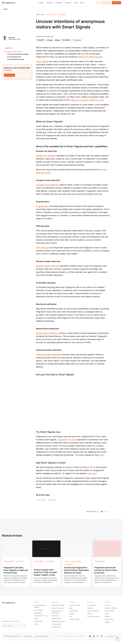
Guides (72, 613)
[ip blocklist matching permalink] (35, 282)
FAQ (71, 616)
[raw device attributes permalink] (35, 304)
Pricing (82, 2)
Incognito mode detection (47, 185)
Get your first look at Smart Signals (18, 54)
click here (92, 473)
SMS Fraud (55, 616)
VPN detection (42, 247)
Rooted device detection (47, 333)
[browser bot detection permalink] (35, 151)
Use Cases (49, 2)
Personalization (57, 624)
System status (109, 619)
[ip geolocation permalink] (35, 201)
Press (106, 613)
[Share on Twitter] (102, 511)
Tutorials (90, 608)
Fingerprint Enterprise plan (90, 57)
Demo (75, 2)
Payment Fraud (56, 618)
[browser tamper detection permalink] (35, 261)
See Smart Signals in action (15, 59)
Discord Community (93, 616)
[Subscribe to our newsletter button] (24, 626)
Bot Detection (56, 627)
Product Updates (39, 561)
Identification (38, 621)
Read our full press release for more (87, 100)
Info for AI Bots (109, 611)
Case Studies (74, 611)
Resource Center (75, 605)
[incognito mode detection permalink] (35, 180)
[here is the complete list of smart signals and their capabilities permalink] (35, 146)
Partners (107, 616)
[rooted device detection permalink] (35, 328)
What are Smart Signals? (14, 51)
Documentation (92, 605)
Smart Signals (61, 14)
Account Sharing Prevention (57, 612)
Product (41, 2)
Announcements (50, 14)
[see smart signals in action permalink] (35, 462)
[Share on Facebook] (105, 511)
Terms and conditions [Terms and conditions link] (41, 636)
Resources (68, 2)
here (101, 455)
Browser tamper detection (48, 266)
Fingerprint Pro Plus (67, 439)
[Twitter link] (98, 636)
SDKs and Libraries (93, 611)
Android (67, 561)
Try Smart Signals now (14, 56)
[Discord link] (90, 636)
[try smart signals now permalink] (35, 431)
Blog (71, 608)
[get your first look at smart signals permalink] (35, 374)
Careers (111, 608)
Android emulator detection (48, 354)
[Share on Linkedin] (98, 511)
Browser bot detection (46, 156)
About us (108, 605)
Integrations (38, 613)
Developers (58, 2)
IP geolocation (42, 206)
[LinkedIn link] (94, 636)
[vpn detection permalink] (35, 226)
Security (107, 622)
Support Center (74, 619)
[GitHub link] (102, 636)
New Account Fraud (58, 605)
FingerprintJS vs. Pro (40, 616)
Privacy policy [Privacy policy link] (27, 636)
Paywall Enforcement (58, 621)
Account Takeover (58, 608)
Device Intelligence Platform (40, 606)
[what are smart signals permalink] (35, 121)
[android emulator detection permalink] (35, 350)
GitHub (89, 613)
